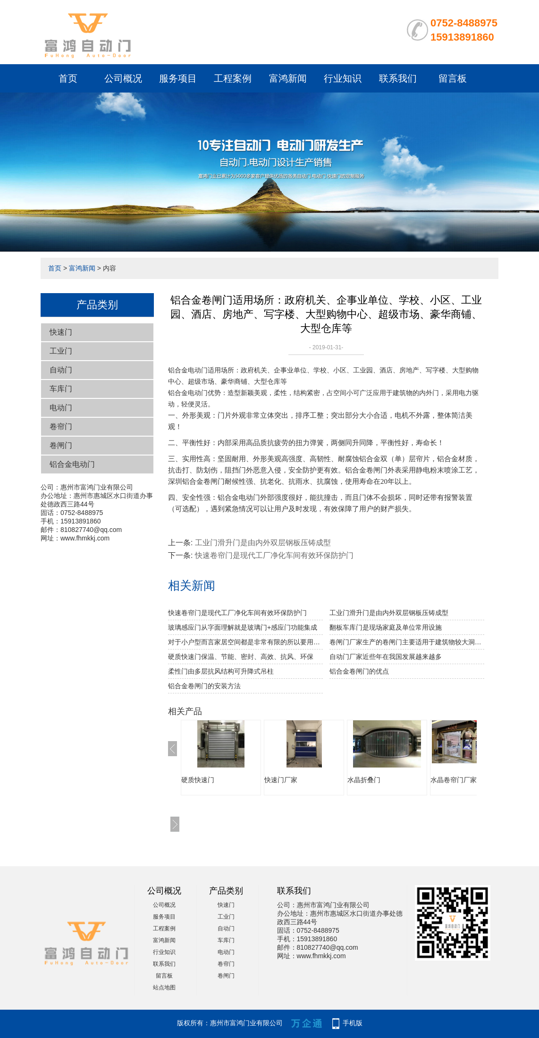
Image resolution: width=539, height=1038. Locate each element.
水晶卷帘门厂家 (453, 780)
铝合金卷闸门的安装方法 (204, 686)
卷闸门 (61, 445)
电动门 (61, 408)
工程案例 (233, 78)
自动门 (61, 370)
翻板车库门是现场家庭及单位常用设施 (385, 627)
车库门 (61, 389)
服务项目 (178, 78)
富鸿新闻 (288, 78)
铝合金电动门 (72, 464)
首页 (68, 78)
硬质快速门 (197, 780)
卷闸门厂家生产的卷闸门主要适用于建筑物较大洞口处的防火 (406, 642)
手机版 (352, 1023)
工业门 (61, 351)
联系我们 (398, 78)
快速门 (61, 332)
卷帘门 (61, 426)
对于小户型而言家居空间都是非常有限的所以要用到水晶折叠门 (245, 642)
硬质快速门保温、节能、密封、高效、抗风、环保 (240, 656)
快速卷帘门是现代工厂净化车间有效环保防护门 (274, 555)
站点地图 (164, 987)
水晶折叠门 (363, 780)
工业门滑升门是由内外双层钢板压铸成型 (263, 543)
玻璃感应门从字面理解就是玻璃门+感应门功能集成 (242, 627)
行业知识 (343, 78)
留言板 (452, 78)
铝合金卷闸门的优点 (359, 671)
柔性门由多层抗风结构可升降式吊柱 (221, 671)
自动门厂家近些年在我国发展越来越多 (385, 656)
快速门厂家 (280, 780)
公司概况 (123, 78)
